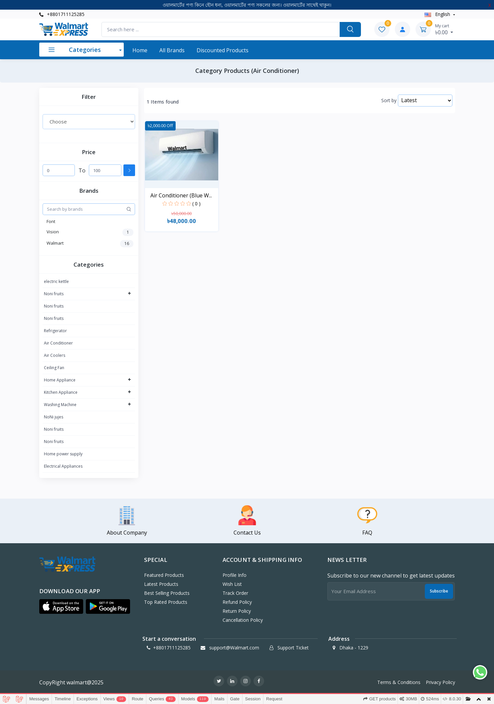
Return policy (237, 611)
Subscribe (439, 591)
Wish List (232, 584)
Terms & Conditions (398, 682)
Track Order (235, 593)
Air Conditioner (58, 343)
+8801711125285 (61, 14)
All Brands (172, 50)
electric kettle (56, 281)
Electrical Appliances (63, 466)
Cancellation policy (243, 620)
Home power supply (63, 454)
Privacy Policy (440, 682)
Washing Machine (60, 404)
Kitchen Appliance (61, 392)
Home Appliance (60, 380)
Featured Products (164, 575)
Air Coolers (54, 355)
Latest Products (161, 584)
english (437, 14)
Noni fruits (54, 294)
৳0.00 (444, 29)
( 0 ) (196, 203)
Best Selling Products (167, 593)
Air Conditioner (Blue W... (181, 195)
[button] (61, 606)
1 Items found (163, 102)
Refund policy (237, 602)
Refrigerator (55, 331)
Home (139, 50)
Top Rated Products (165, 602)
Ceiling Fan (54, 367)
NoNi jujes (53, 417)
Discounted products (222, 50)
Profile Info (235, 575)
